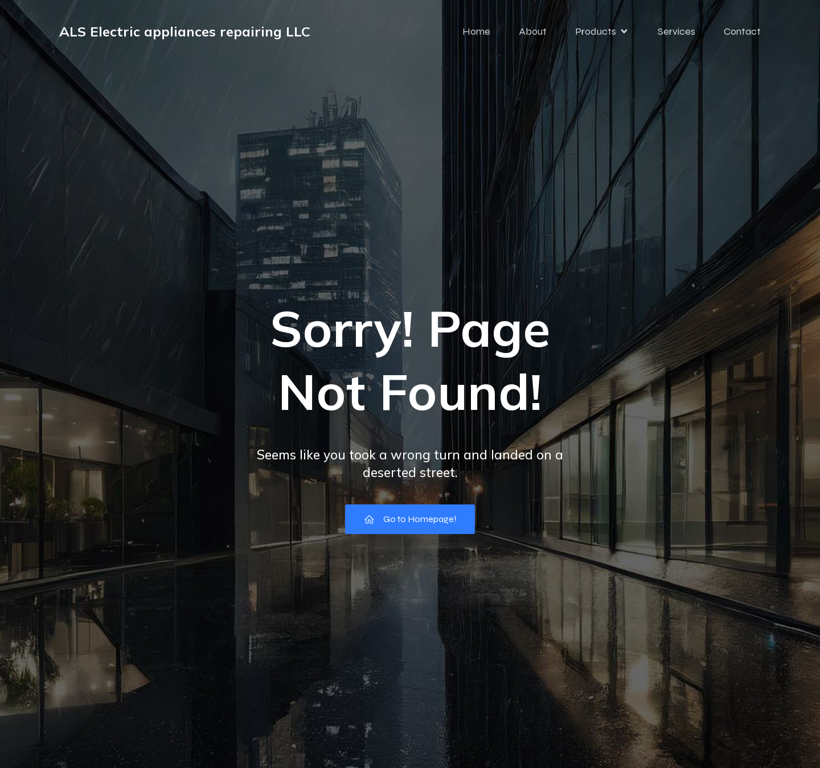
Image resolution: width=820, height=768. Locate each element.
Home (476, 31)
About (533, 31)
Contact (742, 31)
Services (676, 31)
